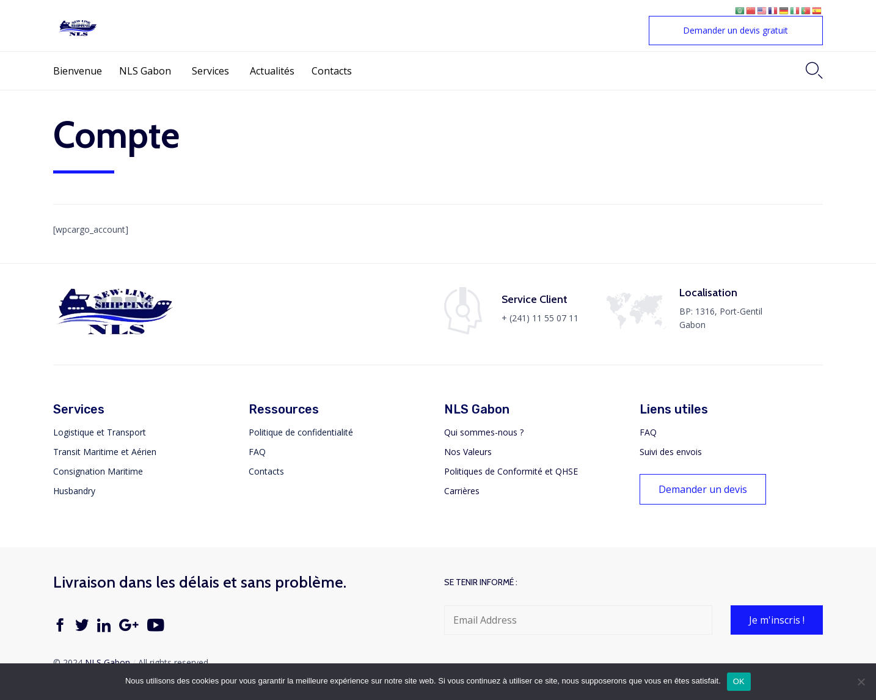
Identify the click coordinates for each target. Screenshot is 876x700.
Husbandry (74, 491)
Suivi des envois (671, 452)
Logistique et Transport (99, 432)
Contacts (332, 71)
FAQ (257, 452)
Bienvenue (77, 71)
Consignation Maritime (98, 471)
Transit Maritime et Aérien (104, 452)
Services (210, 71)
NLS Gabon (145, 71)
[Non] (861, 682)
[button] (736, 30)
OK (739, 681)
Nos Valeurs (468, 452)
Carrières (462, 491)
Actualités (272, 71)
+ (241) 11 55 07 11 (540, 318)
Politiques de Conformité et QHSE (511, 471)
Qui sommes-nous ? (484, 432)
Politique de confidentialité (301, 432)
